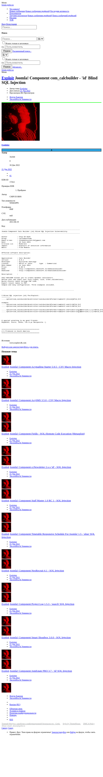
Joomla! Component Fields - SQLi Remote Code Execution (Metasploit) (47, 456)
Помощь (13, 738)
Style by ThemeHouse (72, 747)
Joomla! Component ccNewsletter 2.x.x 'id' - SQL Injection (40, 490)
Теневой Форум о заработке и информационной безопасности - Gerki (31, 747)
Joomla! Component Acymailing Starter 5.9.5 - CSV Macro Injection (45, 390)
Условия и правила (17, 734)
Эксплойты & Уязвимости (21, 399)
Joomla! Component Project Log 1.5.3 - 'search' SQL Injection (42, 627)
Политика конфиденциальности (23, 736)
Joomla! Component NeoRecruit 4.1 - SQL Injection (37, 593)
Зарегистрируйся (59, 755)
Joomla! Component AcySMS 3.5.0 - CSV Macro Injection (40, 423)
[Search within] (40, 39)
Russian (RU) (15, 728)
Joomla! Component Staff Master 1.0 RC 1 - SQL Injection (40, 523)
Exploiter (23, 88)
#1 (11, 176)
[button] (4, 3)
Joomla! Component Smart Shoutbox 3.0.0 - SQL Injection (40, 660)
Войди (72, 755)
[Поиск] (19, 27)
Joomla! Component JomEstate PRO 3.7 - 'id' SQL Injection (41, 694)
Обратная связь (16, 732)
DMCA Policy (89, 747)
